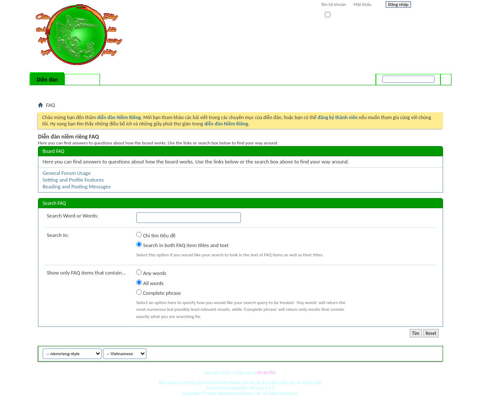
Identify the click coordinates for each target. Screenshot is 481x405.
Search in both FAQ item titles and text (182, 245)
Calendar (82, 90)
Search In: (58, 235)
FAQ (64, 90)
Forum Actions (112, 90)
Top (434, 352)
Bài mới (48, 90)
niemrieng (395, 352)
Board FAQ (53, 151)
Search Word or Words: (72, 215)
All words (150, 283)
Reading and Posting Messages (77, 186)
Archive (419, 352)
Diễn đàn (47, 80)
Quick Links (148, 90)
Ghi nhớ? (337, 15)
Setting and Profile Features (73, 180)
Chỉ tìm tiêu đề (156, 235)
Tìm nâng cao (429, 90)
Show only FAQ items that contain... (86, 272)
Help (429, 5)
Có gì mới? (82, 80)
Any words (151, 272)
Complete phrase (158, 292)
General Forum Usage (67, 173)
